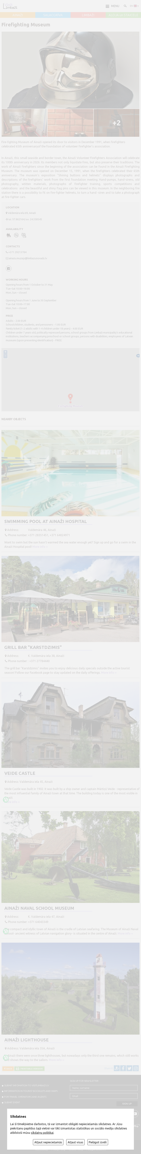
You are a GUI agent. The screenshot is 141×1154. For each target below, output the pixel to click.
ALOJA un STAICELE (123, 15)
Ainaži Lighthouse (26, 1039)
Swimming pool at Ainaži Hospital (45, 521)
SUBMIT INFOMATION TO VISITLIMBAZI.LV (26, 1085)
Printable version (31, 1068)
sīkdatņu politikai (42, 1132)
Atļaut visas (75, 1142)
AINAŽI (17, 15)
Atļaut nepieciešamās (48, 1142)
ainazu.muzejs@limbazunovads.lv (28, 258)
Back (8, 1068)
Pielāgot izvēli (98, 1142)
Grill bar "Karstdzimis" (33, 647)
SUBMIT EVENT (12, 1102)
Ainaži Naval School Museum (39, 908)
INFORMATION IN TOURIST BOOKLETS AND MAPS (31, 1091)
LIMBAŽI (88, 15)
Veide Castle (19, 773)
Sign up (127, 1103)
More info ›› (40, 546)
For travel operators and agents (25, 1096)
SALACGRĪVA (53, 15)
